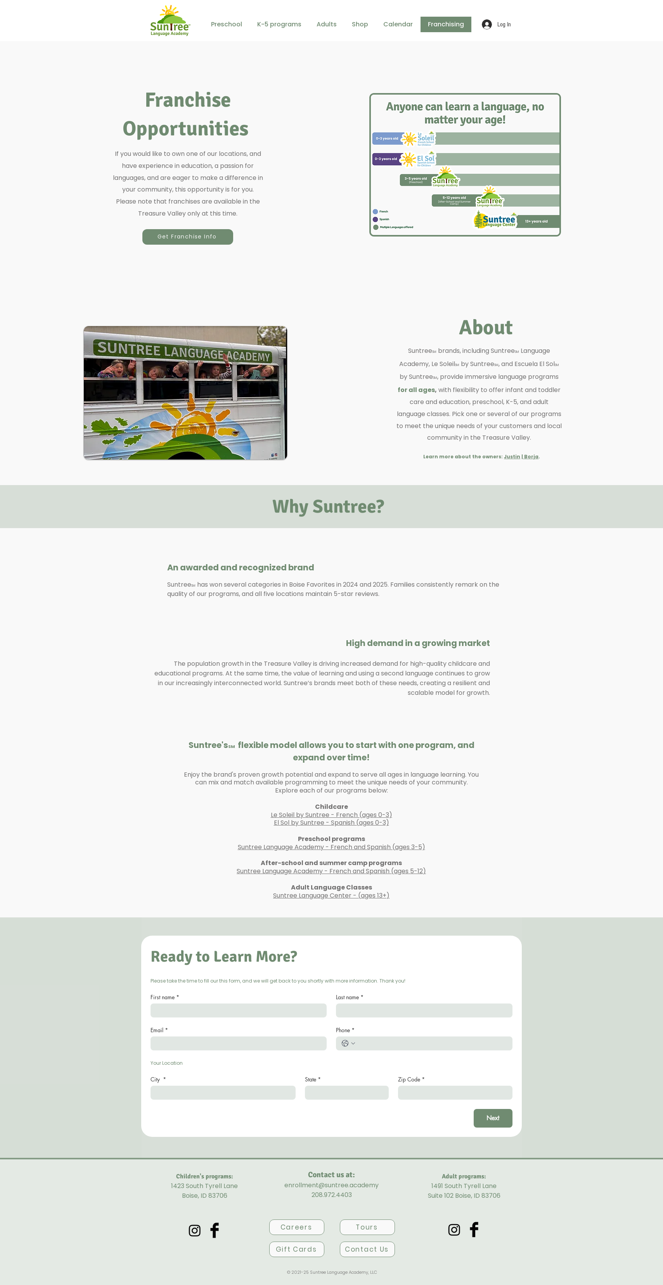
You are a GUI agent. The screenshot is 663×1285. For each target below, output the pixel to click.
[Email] (236, 1043)
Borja (530, 456)
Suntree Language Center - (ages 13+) (331, 895)
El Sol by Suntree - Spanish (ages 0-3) (331, 822)
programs (545, 413)
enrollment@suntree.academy (331, 1185)
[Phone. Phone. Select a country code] (348, 1043)
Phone (345, 1030)
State (313, 1079)
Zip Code (411, 1079)
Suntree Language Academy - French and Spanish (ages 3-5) (331, 847)
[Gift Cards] (296, 1249)
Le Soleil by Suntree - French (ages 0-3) (331, 814)
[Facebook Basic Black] (214, 1230)
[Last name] (422, 1010)
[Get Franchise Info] (187, 237)
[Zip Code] (453, 1093)
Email (159, 1030)
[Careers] (296, 1227)
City (158, 1079)
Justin (512, 456)
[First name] (236, 1010)
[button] (227, 24)
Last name (350, 997)
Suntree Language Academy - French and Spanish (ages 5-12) (331, 871)
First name (165, 997)
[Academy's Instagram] (195, 1230)
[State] (344, 1093)
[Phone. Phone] (432, 1043)
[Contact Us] (367, 1249)
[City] (221, 1093)
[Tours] (367, 1227)
